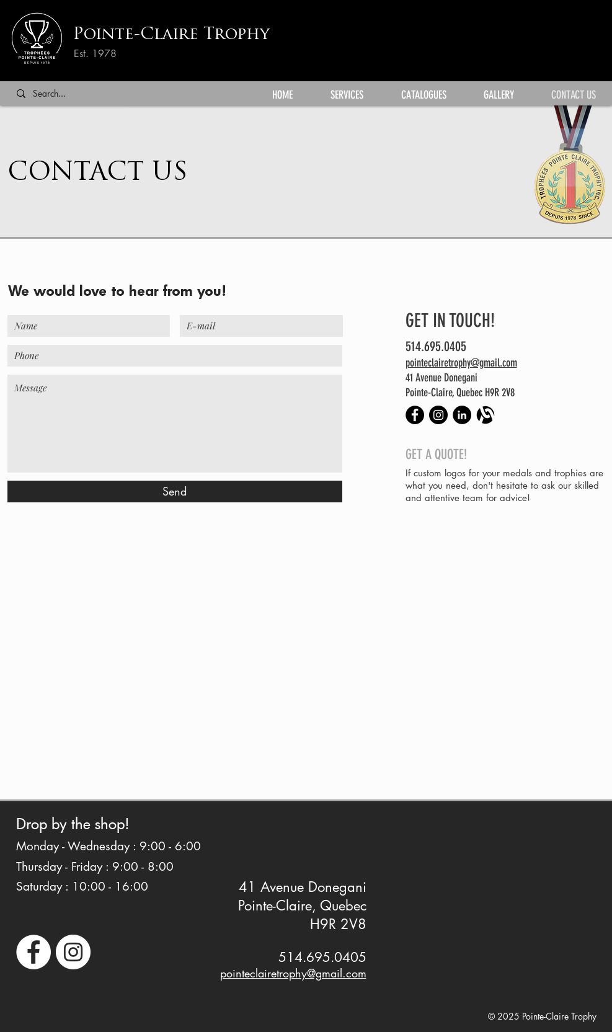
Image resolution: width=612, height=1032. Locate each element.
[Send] (174, 491)
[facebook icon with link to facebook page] (33, 952)
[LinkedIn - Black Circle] (462, 415)
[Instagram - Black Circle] (438, 415)
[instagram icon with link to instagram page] (73, 952)
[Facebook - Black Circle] (415, 415)
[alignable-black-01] (485, 415)
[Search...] (67, 93)
